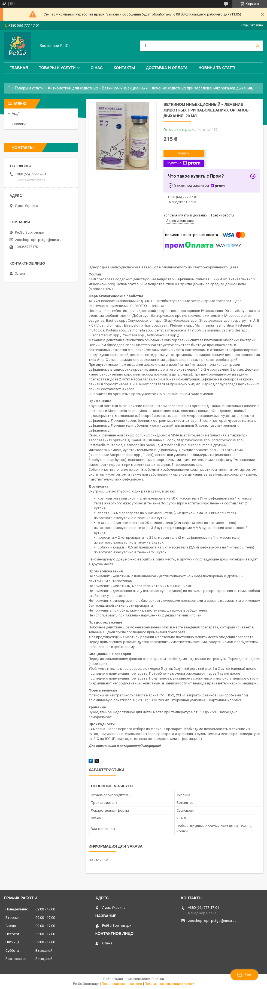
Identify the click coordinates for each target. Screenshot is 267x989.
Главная (19, 68)
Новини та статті (217, 68)
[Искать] (257, 46)
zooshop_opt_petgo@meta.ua (39, 240)
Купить (183, 153)
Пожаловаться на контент (122, 984)
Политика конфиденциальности (169, 984)
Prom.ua (157, 979)
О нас (96, 68)
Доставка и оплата (167, 68)
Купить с (183, 163)
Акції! (16, 113)
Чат (244, 974)
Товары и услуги (57, 68)
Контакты (124, 68)
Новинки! (19, 124)
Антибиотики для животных (73, 88)
